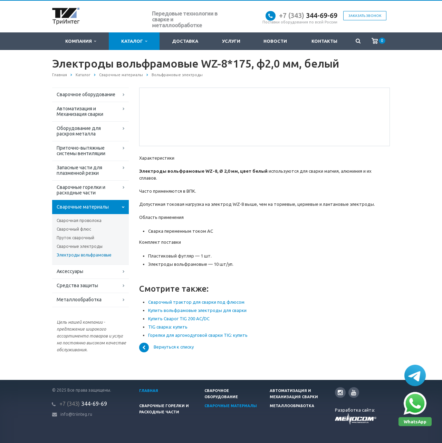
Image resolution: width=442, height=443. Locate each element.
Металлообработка (79, 299)
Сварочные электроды (80, 246)
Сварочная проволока (79, 220)
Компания (80, 41)
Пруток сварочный (75, 237)
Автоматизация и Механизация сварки (80, 111)
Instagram (340, 392)
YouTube (353, 392)
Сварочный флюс (74, 229)
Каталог (134, 41)
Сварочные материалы (83, 207)
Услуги (231, 41)
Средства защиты (77, 285)
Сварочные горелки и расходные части (81, 189)
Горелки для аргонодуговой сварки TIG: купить (198, 335)
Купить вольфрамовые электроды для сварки (197, 310)
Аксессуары (70, 271)
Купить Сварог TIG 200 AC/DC (179, 318)
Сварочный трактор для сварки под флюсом (196, 302)
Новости (275, 41)
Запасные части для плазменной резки (79, 170)
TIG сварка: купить (168, 326)
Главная (148, 391)
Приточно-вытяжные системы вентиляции (81, 150)
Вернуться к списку (166, 347)
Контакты (324, 41)
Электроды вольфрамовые (84, 255)
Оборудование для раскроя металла (79, 131)
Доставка (185, 41)
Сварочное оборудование (86, 94)
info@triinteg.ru (76, 414)
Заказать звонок (364, 16)
